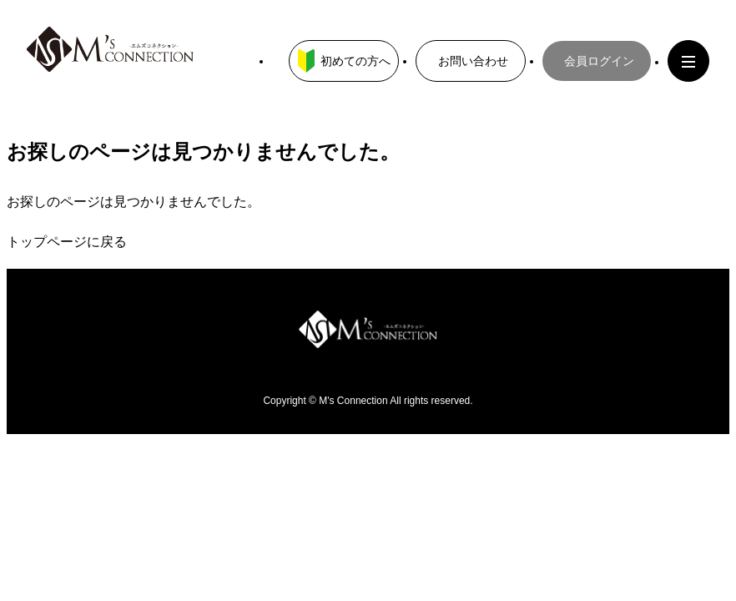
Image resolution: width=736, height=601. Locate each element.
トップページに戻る (67, 242)
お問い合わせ (473, 61)
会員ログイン (599, 61)
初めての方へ (344, 60)
